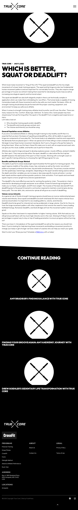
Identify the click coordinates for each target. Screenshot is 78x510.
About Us (32, 448)
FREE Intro (40, 232)
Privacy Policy (61, 448)
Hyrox (4, 457)
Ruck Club (5, 467)
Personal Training (7, 447)
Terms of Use (60, 453)
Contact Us (32, 453)
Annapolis (5, 488)
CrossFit (4, 453)
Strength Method (7, 460)
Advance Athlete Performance (11, 463)
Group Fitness (6, 450)
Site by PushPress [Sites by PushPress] (27, 498)
